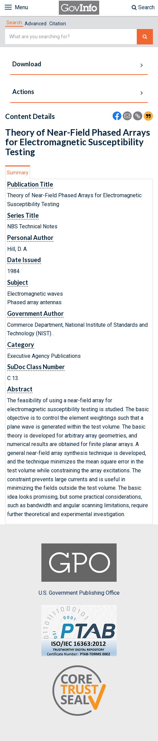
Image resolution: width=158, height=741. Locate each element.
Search (143, 7)
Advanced (36, 23)
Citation (57, 23)
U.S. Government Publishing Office (79, 569)
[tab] (14, 22)
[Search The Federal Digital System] (145, 36)
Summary (17, 172)
